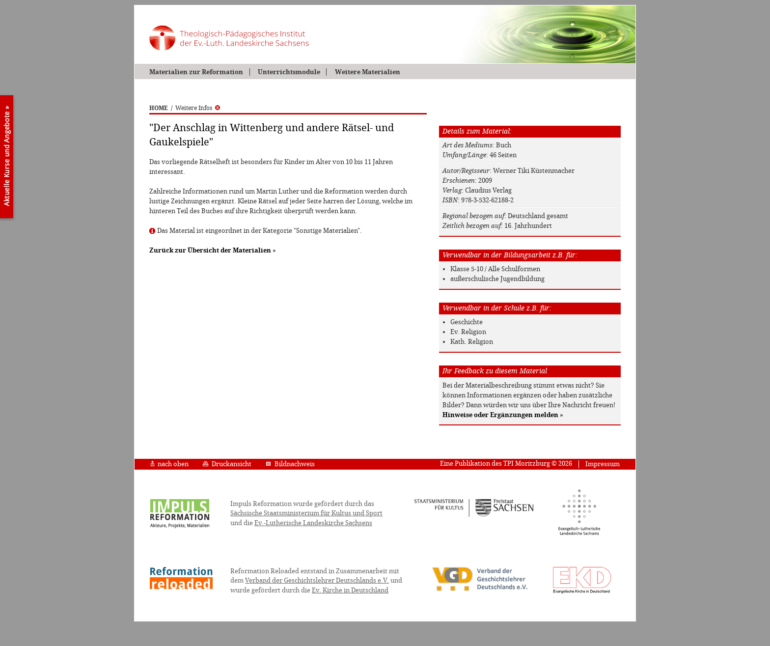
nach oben (170, 464)
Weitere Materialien (367, 72)
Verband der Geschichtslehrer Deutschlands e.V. (317, 580)
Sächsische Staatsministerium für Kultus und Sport (306, 513)
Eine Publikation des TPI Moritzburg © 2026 (506, 463)
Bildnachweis (290, 464)
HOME (158, 108)
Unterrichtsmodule (289, 72)
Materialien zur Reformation (196, 72)
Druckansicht (227, 464)
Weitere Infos (197, 108)
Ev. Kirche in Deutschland (350, 590)
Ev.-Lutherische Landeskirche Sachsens (313, 523)
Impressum (602, 464)
